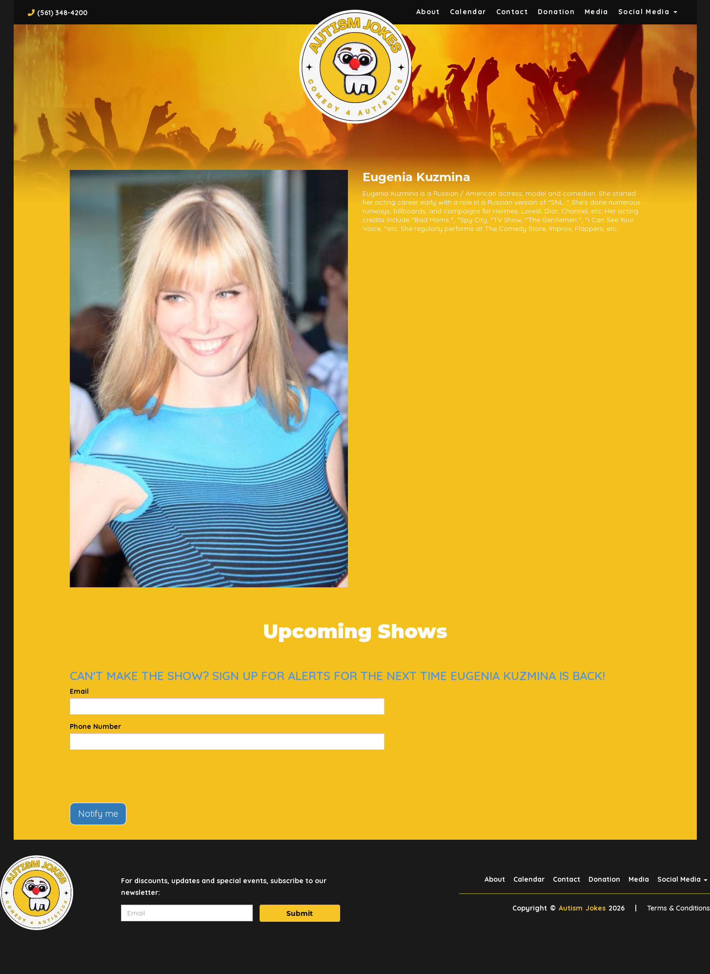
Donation (556, 11)
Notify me (98, 813)
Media (597, 11)
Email (79, 691)
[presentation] (144, 776)
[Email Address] (187, 913)
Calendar (468, 11)
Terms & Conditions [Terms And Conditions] (678, 908)
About (428, 11)
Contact (512, 11)
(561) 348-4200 (62, 12)
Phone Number (95, 726)
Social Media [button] (647, 11)
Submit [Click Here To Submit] (299, 913)
